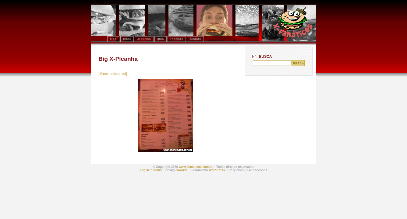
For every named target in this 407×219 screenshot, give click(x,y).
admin (157, 170)
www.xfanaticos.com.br (196, 167)
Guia (160, 38)
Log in (144, 170)
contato (195, 38)
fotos (127, 38)
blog (113, 38)
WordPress (217, 170)
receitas (176, 38)
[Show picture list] (112, 73)
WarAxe (182, 170)
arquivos (144, 38)
